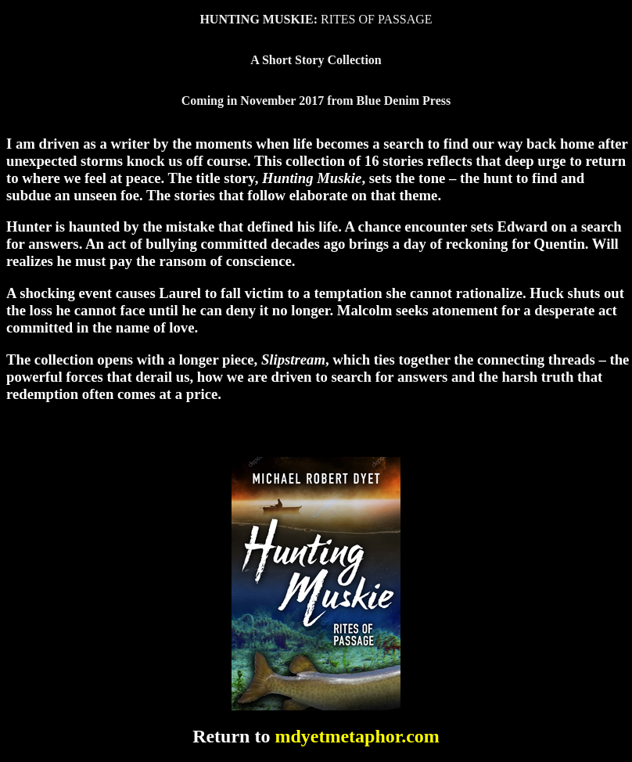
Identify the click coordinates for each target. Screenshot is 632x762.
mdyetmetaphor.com (357, 736)
